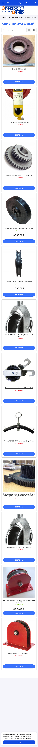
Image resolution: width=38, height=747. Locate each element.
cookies (14, 734)
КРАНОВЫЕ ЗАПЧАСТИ (16, 17)
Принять (19, 742)
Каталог (4, 17)
